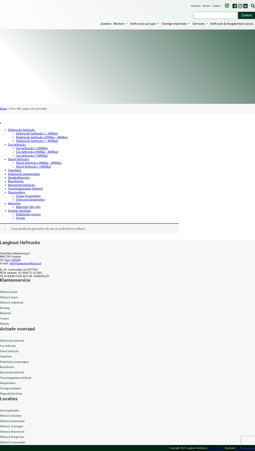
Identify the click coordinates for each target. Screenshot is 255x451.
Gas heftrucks (17, 144)
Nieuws (206, 6)
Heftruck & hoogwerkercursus (231, 23)
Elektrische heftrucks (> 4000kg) (37, 141)
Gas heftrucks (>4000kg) (32, 155)
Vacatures (196, 6)
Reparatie (5, 313)
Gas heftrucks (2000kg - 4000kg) (37, 152)
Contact (216, 6)
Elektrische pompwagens (24, 174)
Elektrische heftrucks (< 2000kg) (37, 133)
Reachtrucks (16, 181)
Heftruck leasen (9, 297)
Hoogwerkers (16, 192)
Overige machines (176, 23)
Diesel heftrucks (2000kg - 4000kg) (38, 163)
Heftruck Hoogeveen (12, 436)
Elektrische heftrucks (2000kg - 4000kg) (42, 137)
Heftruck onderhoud (11, 302)
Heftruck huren (9, 291)
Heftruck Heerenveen (12, 431)
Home (3, 108)
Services (200, 23)
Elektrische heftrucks (21, 130)
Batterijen (14, 203)
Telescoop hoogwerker (30, 199)
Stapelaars (14, 170)
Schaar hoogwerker (28, 196)
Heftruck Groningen (11, 426)
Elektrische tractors (28, 214)
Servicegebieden (9, 410)
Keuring (4, 307)
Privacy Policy (215, 448)
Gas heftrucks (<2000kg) (32, 148)
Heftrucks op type (145, 23)
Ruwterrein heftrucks (21, 185)
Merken (120, 23)
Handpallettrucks (19, 177)
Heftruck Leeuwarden (12, 442)
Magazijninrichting (11, 393)
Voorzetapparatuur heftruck (25, 188)
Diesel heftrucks (18, 159)
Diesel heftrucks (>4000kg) (33, 166)
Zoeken (105, 23)
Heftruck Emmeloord (12, 421)
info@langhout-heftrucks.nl (25, 263)
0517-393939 (13, 260)
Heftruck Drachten (10, 415)
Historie (4, 323)
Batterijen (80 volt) (28, 207)
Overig (20, 218)
